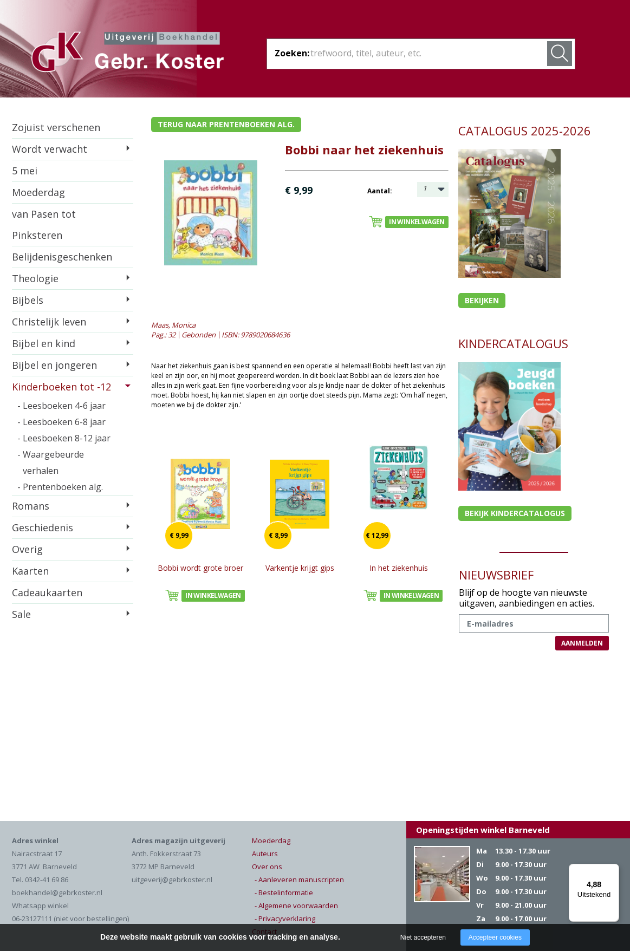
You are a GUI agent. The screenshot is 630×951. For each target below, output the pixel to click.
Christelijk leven (49, 321)
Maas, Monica (173, 325)
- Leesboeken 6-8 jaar (61, 422)
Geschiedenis (42, 527)
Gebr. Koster (127, 53)
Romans (30, 505)
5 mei (24, 170)
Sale (21, 614)
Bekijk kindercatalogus (515, 513)
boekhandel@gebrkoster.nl (57, 892)
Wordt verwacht (49, 148)
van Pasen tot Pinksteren (44, 224)
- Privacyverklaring (285, 918)
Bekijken (482, 300)
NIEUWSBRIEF (496, 574)
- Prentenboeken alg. (60, 487)
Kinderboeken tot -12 (61, 386)
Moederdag (38, 192)
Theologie (35, 278)
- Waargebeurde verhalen (50, 462)
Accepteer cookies (495, 937)
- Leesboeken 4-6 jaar (61, 406)
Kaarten (30, 570)
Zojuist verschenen (56, 127)
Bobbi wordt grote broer (200, 568)
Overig (27, 549)
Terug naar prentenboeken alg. (226, 124)
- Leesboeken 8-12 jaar (64, 438)
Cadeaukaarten (47, 592)
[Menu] (612, 870)
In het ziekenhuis (398, 568)
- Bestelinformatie (284, 892)
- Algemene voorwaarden (296, 905)
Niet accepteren (423, 937)
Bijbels (27, 300)
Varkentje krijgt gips (299, 568)
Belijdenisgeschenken (62, 256)
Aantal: (379, 191)
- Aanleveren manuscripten (299, 879)
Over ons (267, 866)
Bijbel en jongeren (54, 365)
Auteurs (265, 853)
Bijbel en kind (43, 343)
